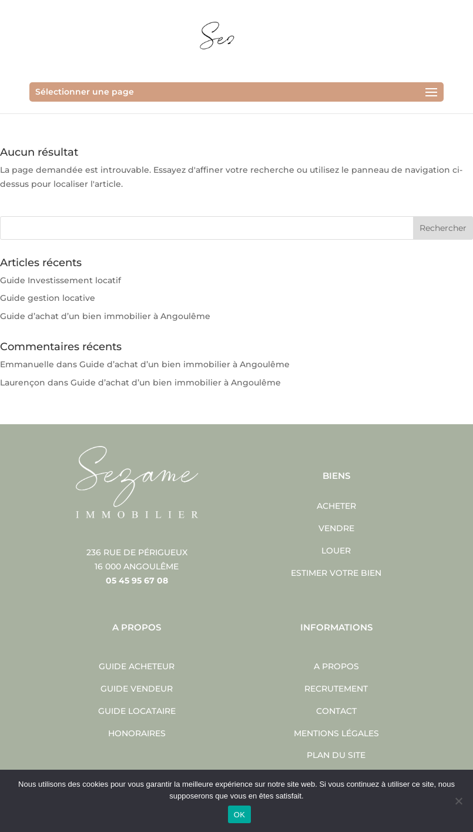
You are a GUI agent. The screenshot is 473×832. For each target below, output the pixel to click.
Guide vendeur (136, 688)
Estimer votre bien (336, 573)
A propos (336, 666)
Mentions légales (336, 733)
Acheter (336, 506)
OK (239, 814)
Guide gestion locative (47, 298)
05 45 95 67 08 (137, 580)
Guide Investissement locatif (60, 280)
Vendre (336, 528)
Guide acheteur (137, 666)
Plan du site (336, 755)
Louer (336, 550)
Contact (336, 711)
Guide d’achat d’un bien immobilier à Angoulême (105, 316)
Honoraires (137, 733)
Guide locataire (137, 711)
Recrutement (336, 688)
